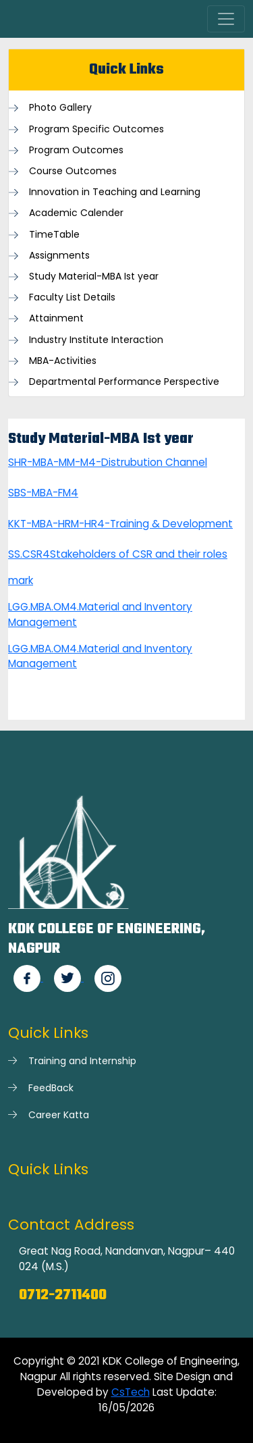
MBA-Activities (62, 361)
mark (20, 580)
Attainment (56, 318)
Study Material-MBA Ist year (94, 276)
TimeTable (54, 234)
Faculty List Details (72, 297)
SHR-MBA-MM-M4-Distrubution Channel (107, 462)
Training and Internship (82, 1061)
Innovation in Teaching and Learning (114, 192)
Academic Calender (76, 213)
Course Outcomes (73, 171)
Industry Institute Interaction (96, 340)
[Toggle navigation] (226, 18)
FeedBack (51, 1088)
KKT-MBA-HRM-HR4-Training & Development (120, 524)
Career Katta (58, 1115)
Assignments (59, 255)
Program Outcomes (76, 150)
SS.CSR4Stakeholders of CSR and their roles (117, 554)
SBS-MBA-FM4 (43, 493)
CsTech (130, 1392)
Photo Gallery (60, 107)
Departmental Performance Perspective (124, 381)
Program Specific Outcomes (96, 129)
